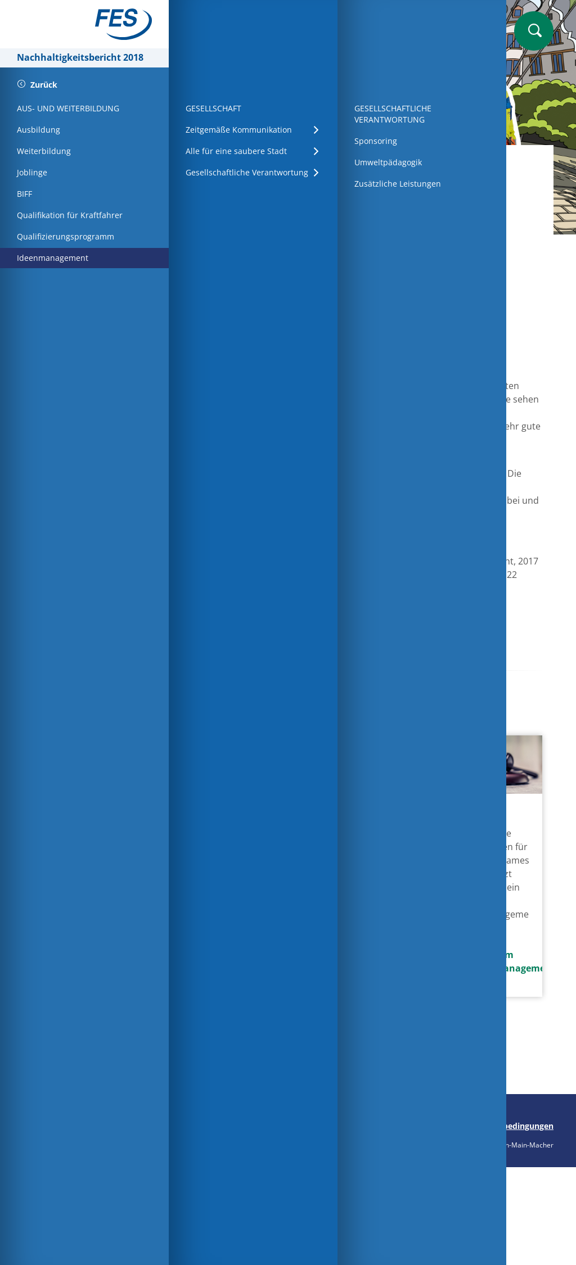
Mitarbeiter (297, 163)
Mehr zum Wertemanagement (493, 961)
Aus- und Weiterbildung (395, 163)
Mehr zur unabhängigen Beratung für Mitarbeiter (373, 1011)
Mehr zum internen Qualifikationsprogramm (252, 978)
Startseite (230, 163)
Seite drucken (218, 1126)
